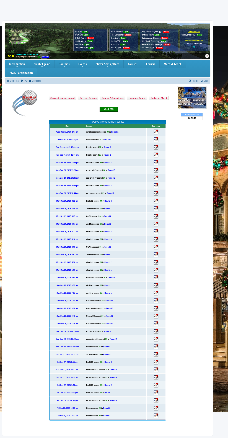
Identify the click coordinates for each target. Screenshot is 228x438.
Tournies (64, 65)
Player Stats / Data (107, 65)
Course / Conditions (112, 98)
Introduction (17, 65)
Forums (150, 64)
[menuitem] (23, 81)
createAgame (42, 65)
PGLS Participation (21, 73)
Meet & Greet (172, 64)
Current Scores (88, 98)
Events (82, 65)
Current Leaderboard (62, 98)
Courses (133, 64)
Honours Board (137, 98)
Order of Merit (159, 98)
